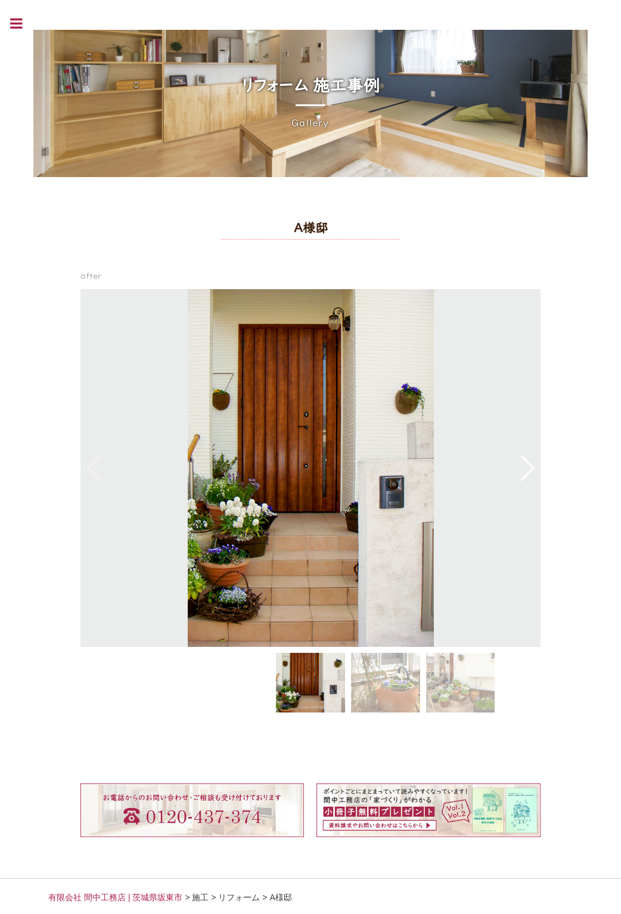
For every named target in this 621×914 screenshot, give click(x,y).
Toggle (22, 23)
